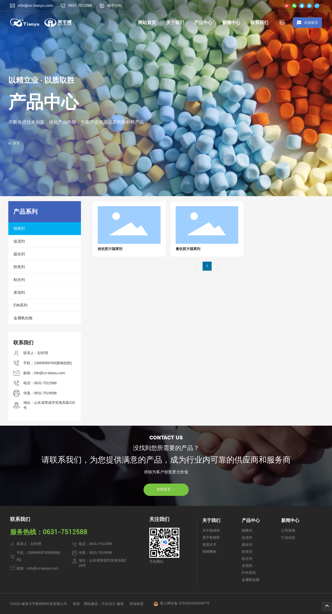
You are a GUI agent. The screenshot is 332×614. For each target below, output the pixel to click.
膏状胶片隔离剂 (188, 249)
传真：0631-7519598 (40, 393)
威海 (120, 604)
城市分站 (114, 5)
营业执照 (136, 604)
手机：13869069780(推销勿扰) (47, 363)
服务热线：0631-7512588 (48, 532)
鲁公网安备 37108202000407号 (185, 603)
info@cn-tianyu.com (35, 5)
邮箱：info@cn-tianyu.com (44, 373)
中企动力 (109, 604)
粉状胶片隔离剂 (110, 249)
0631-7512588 (80, 5)
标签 (76, 604)
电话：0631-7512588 (40, 383)
